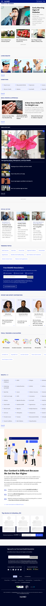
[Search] (44, 1)
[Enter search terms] (14, 276)
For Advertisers (28, 575)
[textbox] (29, 534)
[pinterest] (18, 569)
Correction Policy (37, 579)
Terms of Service (22, 282)
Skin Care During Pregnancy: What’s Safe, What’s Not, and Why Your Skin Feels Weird (38, 322)
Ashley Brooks (8, 313)
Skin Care (34, 299)
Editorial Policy (21, 579)
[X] (10, 569)
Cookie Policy (13, 579)
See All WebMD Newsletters (10, 286)
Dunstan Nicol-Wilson (23, 313)
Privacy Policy (28, 280)
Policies (15, 575)
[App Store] (29, 569)
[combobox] (29, 534)
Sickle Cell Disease (20, 299)
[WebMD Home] (7, 1)
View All (3, 75)
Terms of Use (17, 581)
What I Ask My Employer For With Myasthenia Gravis (7, 321)
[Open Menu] (2, 1)
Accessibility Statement (25, 581)
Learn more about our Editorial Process (15, 504)
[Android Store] (35, 569)
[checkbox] (7, 273)
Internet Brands (14, 591)
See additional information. (24, 592)
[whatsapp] (21, 569)
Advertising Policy (29, 579)
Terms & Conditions (21, 280)
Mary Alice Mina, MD (38, 313)
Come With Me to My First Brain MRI (22, 321)
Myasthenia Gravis (5, 299)
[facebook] (8, 569)
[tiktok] (15, 569)
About (20, 575)
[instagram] (13, 569)
